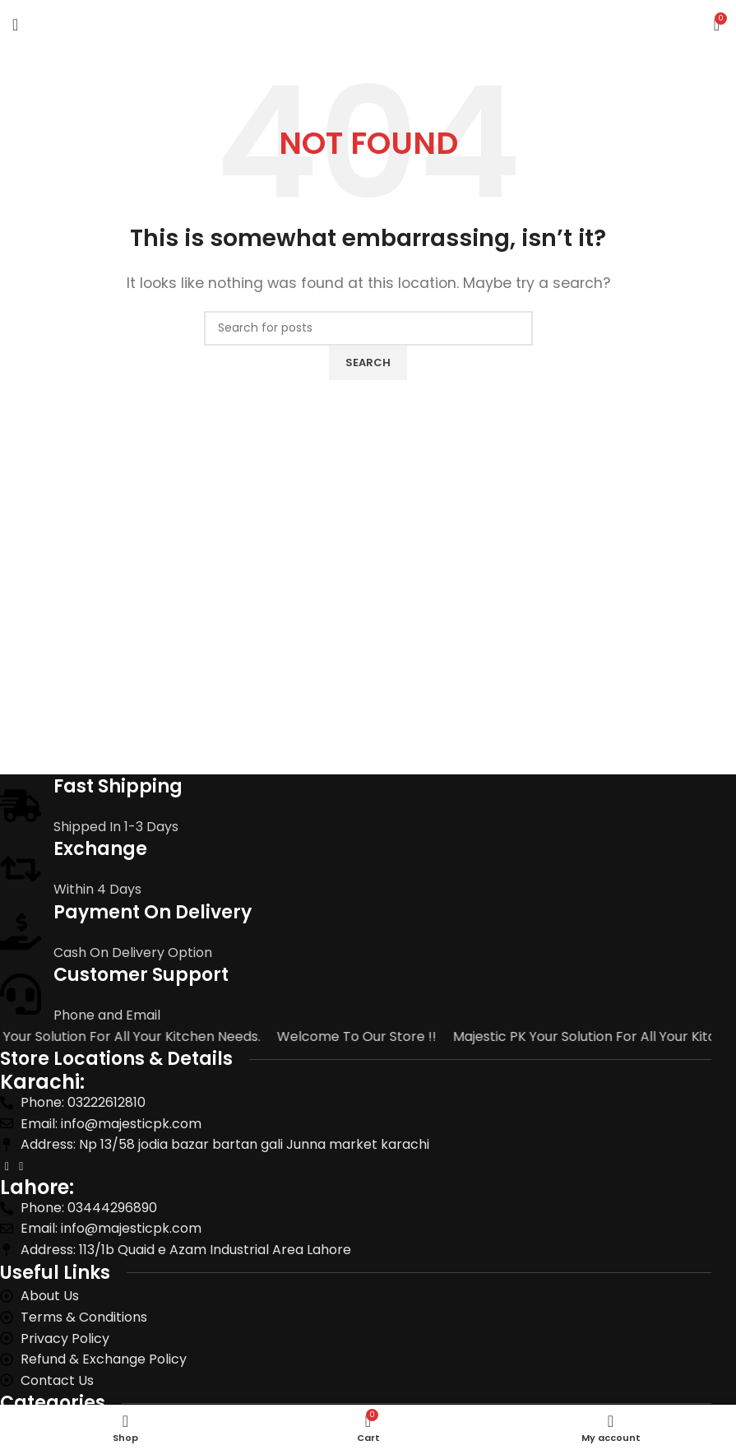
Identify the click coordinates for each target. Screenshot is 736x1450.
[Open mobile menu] (15, 24)
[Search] (368, 328)
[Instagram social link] (21, 1166)
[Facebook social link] (7, 1166)
